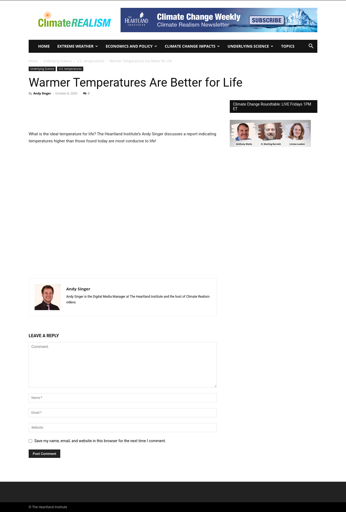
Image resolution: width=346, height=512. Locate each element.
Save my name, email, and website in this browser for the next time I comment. (100, 441)
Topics (287, 46)
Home (44, 46)
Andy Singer (42, 93)
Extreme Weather (77, 46)
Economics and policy (131, 46)
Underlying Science (250, 46)
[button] (310, 46)
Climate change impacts (192, 46)
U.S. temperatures (91, 61)
